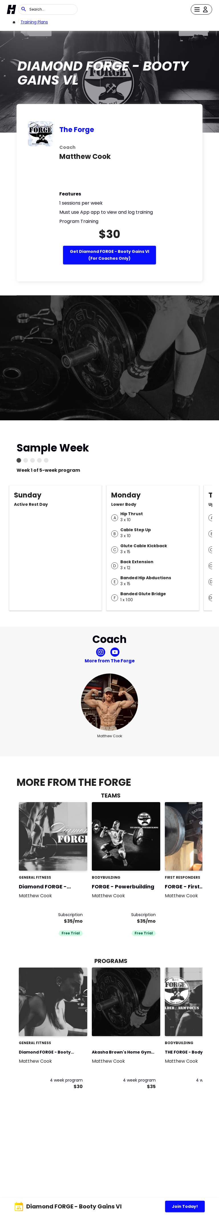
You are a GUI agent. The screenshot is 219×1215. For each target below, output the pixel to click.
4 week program (66, 1080)
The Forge (76, 129)
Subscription (70, 915)
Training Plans (34, 22)
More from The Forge (110, 661)
